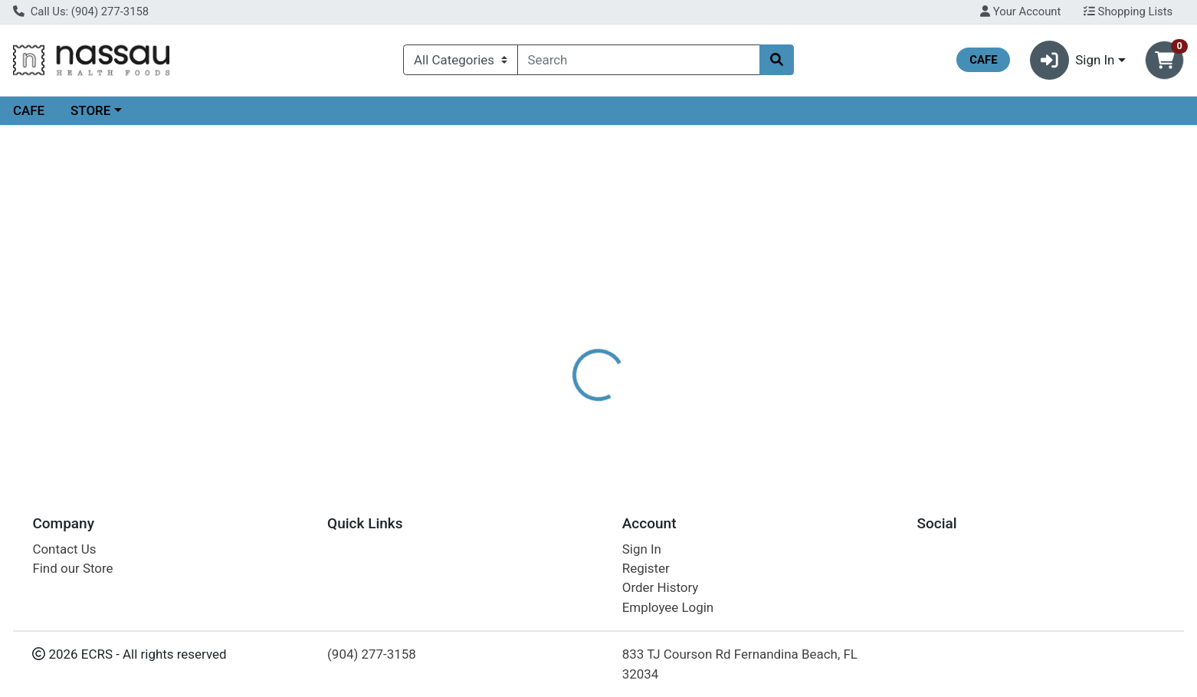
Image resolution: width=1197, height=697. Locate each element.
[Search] (639, 59)
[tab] (541, 332)
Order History (660, 587)
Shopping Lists (1128, 11)
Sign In (641, 549)
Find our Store (72, 568)
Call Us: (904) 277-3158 (81, 11)
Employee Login (667, 607)
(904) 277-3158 (371, 654)
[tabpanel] (848, 401)
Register (646, 568)
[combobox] (639, 59)
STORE (90, 110)
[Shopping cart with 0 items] (1164, 60)
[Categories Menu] (460, 59)
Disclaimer (614, 333)
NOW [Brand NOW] (676, 394)
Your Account (1020, 11)
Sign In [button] (1072, 60)
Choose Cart (1028, 245)
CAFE (28, 110)
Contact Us (64, 549)
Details (541, 333)
